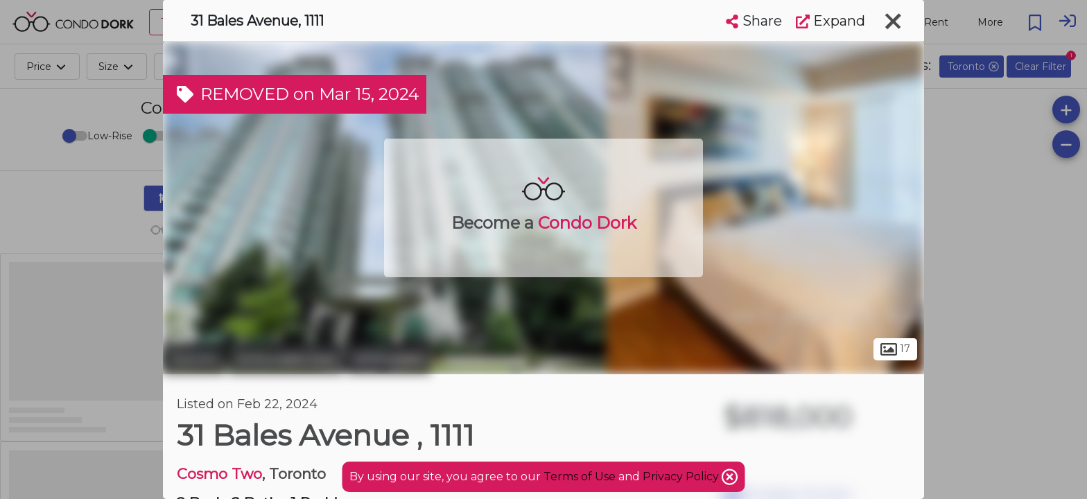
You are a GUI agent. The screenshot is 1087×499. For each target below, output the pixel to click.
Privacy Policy (682, 476)
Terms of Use (580, 476)
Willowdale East (286, 359)
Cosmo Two (219, 473)
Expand (830, 20)
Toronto (194, 359)
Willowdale (389, 359)
